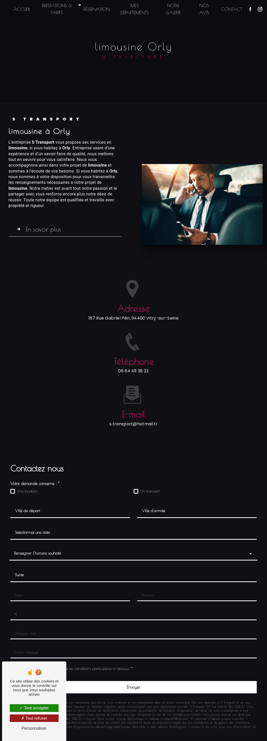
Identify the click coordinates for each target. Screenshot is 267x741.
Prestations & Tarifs (58, 9)
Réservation (97, 9)
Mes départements (135, 9)
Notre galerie (172, 9)
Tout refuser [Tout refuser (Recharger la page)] (34, 718)
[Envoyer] (133, 687)
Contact (229, 9)
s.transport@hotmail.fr (133, 410)
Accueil (23, 9)
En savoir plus (39, 229)
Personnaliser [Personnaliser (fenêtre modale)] (34, 728)
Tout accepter (34, 708)
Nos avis (202, 9)
